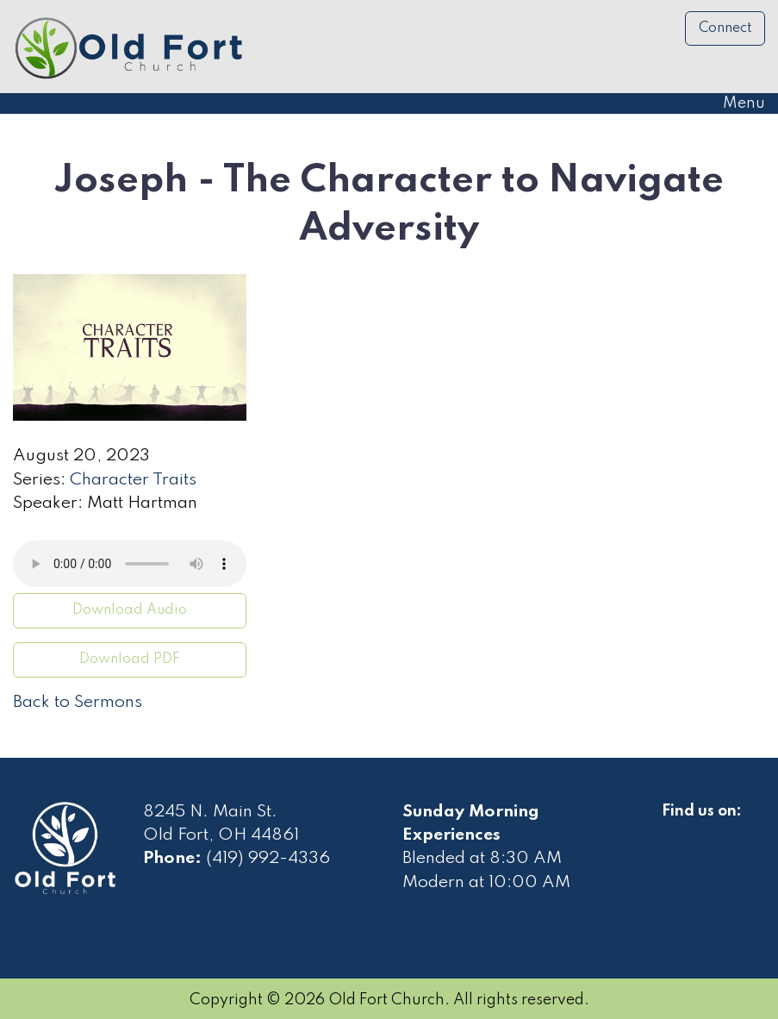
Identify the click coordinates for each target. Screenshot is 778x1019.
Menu (735, 103)
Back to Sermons (77, 702)
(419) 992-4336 (268, 858)
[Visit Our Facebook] (675, 831)
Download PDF (129, 659)
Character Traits (133, 480)
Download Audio (129, 610)
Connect (725, 28)
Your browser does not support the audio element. (129, 564)
